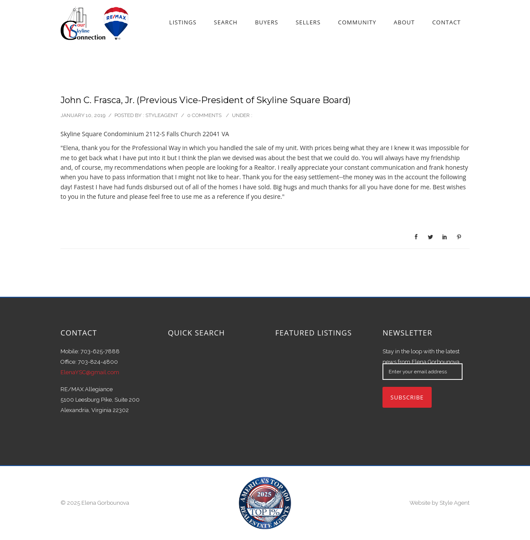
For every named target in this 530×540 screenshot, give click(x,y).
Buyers (266, 22)
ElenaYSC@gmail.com (89, 372)
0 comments (204, 115)
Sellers (307, 22)
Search (226, 22)
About (404, 22)
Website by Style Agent (439, 503)
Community (357, 22)
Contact (446, 22)
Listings (183, 22)
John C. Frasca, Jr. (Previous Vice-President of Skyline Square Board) (205, 100)
